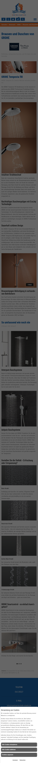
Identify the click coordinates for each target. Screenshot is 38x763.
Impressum (15, 760)
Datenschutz (22, 760)
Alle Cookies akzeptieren (9, 744)
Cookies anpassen (7, 755)
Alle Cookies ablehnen (9, 749)
